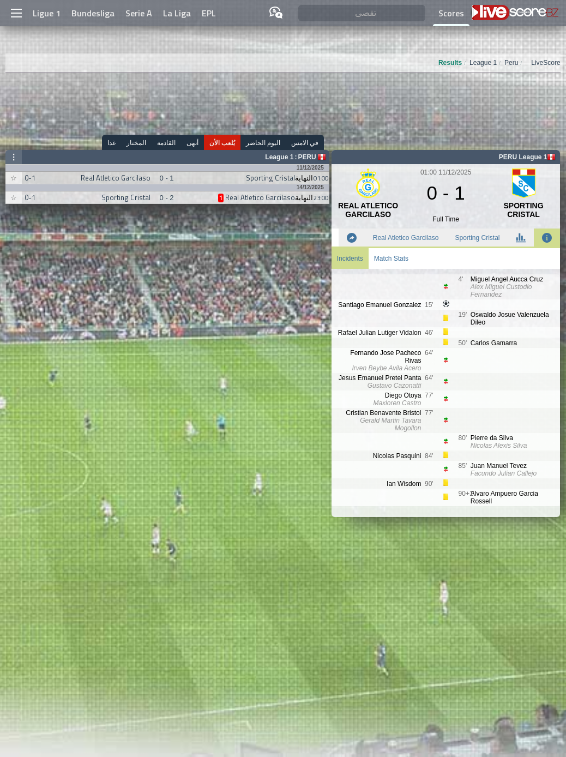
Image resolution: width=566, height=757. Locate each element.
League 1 (279, 157)
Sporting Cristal (477, 238)
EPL (209, 13)
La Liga (177, 13)
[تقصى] (361, 13)
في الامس (304, 142)
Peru (307, 157)
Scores (451, 13)
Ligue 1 (47, 13)
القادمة (166, 142)
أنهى (192, 142)
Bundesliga (93, 13)
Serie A (138, 13)
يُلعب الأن (222, 142)
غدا (111, 142)
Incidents (350, 258)
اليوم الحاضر (263, 142)
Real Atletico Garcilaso (406, 238)
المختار (136, 142)
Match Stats (391, 258)
